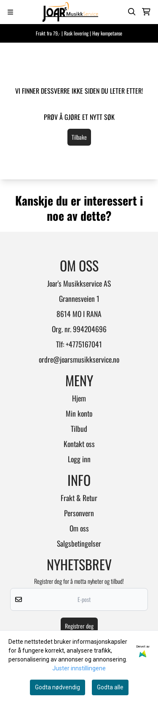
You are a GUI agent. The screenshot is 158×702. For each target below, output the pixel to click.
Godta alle (110, 687)
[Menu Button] (10, 12)
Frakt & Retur (79, 497)
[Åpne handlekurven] (146, 12)
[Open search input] (132, 12)
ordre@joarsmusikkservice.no (79, 359)
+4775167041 (84, 344)
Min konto (79, 413)
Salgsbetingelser (79, 543)
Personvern (79, 512)
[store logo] (70, 12)
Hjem (79, 398)
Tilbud (79, 428)
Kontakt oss (79, 443)
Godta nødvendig (57, 687)
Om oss (79, 528)
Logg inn (79, 458)
